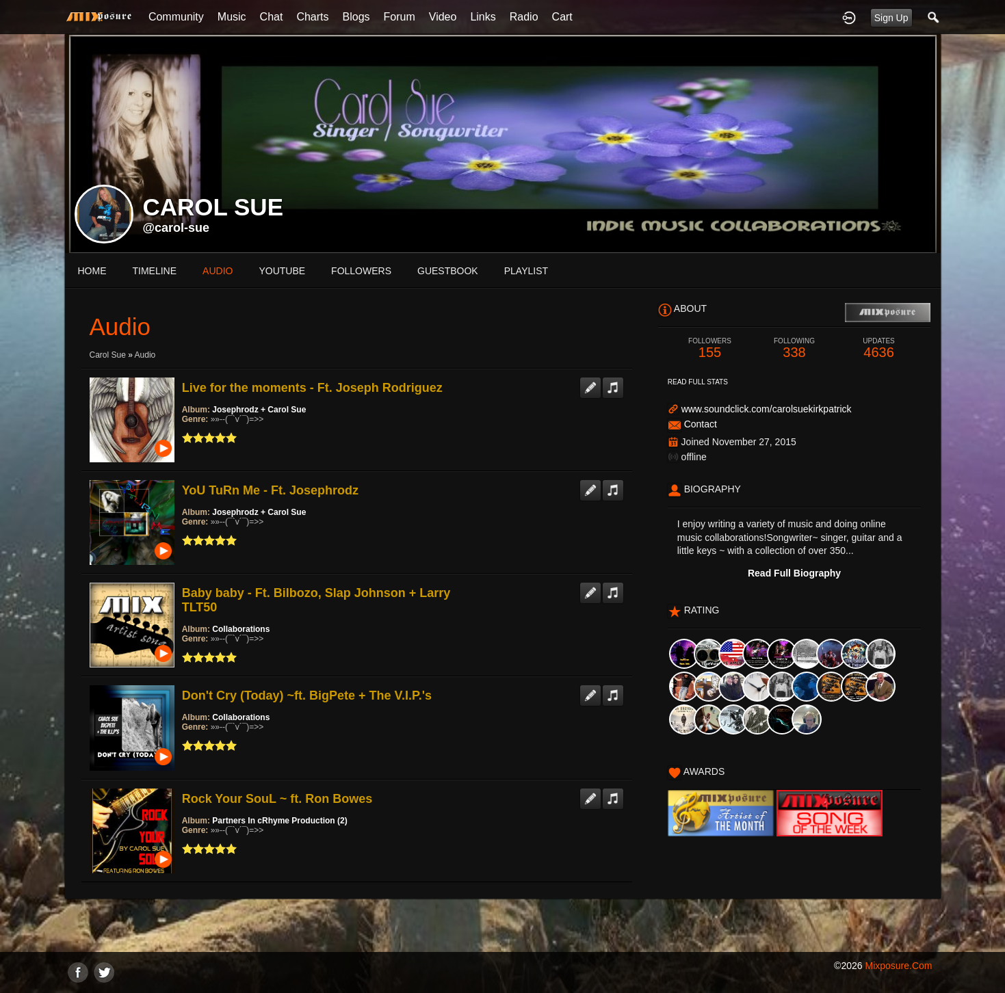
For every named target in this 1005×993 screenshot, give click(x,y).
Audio (145, 355)
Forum (399, 17)
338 (794, 348)
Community (176, 17)
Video (443, 17)
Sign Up (891, 17)
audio (218, 270)
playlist (526, 270)
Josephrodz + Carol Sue (259, 409)
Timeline (155, 270)
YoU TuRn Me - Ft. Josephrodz (270, 490)
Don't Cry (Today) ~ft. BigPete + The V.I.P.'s (307, 695)
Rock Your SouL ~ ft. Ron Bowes (277, 799)
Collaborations (241, 629)
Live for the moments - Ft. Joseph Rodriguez (312, 388)
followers (361, 270)
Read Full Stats (698, 382)
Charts (312, 17)
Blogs (356, 17)
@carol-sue (176, 228)
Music (232, 17)
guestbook (447, 270)
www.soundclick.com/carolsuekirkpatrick (766, 408)
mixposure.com (898, 965)
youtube (282, 270)
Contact (700, 424)
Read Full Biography (794, 573)
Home (92, 270)
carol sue (108, 355)
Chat (271, 17)
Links (482, 17)
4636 (879, 348)
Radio (524, 17)
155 (710, 348)
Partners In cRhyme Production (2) (279, 820)
